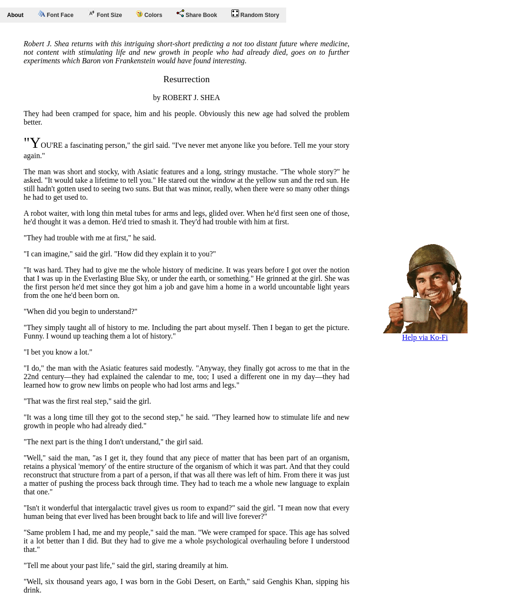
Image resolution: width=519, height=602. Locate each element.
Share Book (197, 13)
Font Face (56, 14)
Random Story (255, 13)
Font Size (105, 13)
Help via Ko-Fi (425, 334)
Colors (149, 14)
